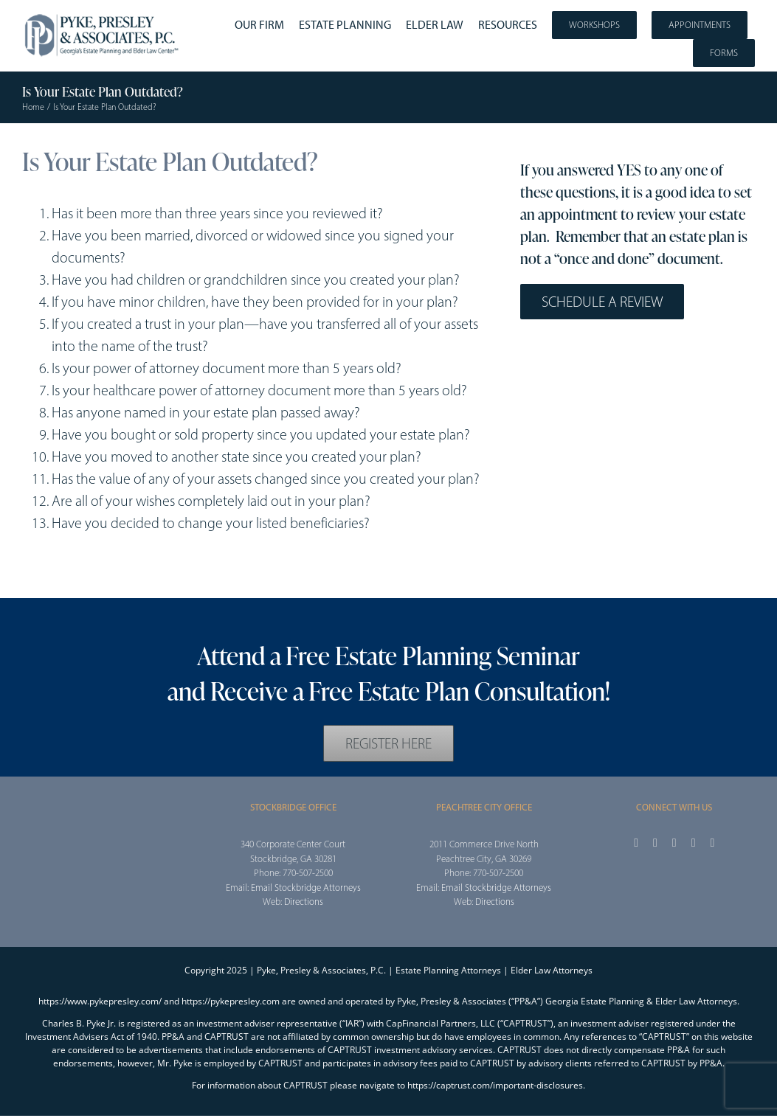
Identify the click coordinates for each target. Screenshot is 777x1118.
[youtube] (693, 843)
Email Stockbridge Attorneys (306, 887)
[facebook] (636, 843)
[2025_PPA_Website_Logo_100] (103, 15)
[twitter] (655, 843)
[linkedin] (713, 843)
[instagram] (674, 843)
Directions (303, 901)
